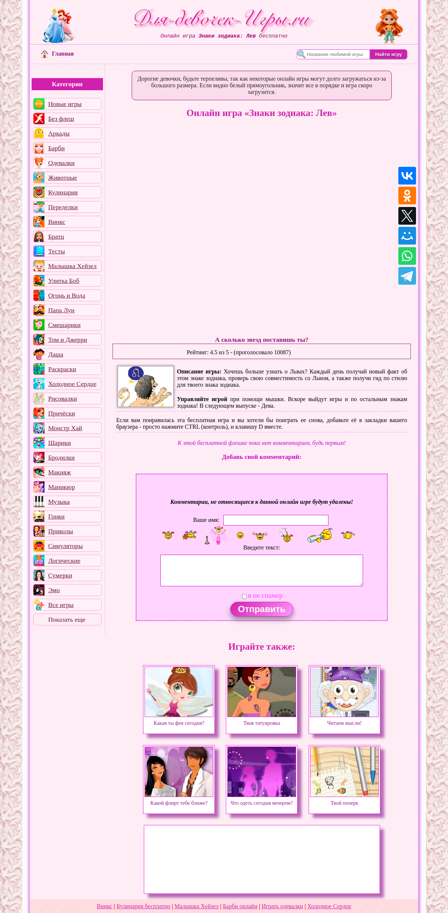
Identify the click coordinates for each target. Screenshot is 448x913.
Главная (57, 53)
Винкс (56, 221)
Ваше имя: (206, 520)
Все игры (61, 604)
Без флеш (61, 118)
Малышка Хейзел (72, 266)
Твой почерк (344, 799)
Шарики (59, 442)
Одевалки (61, 162)
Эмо (54, 590)
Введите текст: (261, 547)
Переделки (63, 207)
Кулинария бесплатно (143, 906)
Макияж (59, 472)
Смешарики (64, 325)
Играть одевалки (282, 906)
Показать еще (66, 619)
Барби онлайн (240, 906)
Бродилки (61, 457)
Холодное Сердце (72, 383)
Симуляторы (65, 545)
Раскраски (62, 369)
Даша (55, 354)
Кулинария (63, 192)
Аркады (59, 133)
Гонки (56, 516)
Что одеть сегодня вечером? (261, 799)
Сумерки (60, 575)
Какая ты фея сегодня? (179, 719)
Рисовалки (62, 398)
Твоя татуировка (261, 719)
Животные (62, 177)
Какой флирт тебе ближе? (179, 799)
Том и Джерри (67, 339)
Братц (56, 236)
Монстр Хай (65, 428)
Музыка (59, 501)
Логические (64, 560)
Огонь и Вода (66, 295)
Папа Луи (61, 310)
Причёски (61, 413)
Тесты (56, 251)
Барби (56, 148)
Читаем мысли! (344, 719)
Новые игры (65, 104)
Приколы (60, 531)
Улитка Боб (63, 280)
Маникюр (61, 487)
